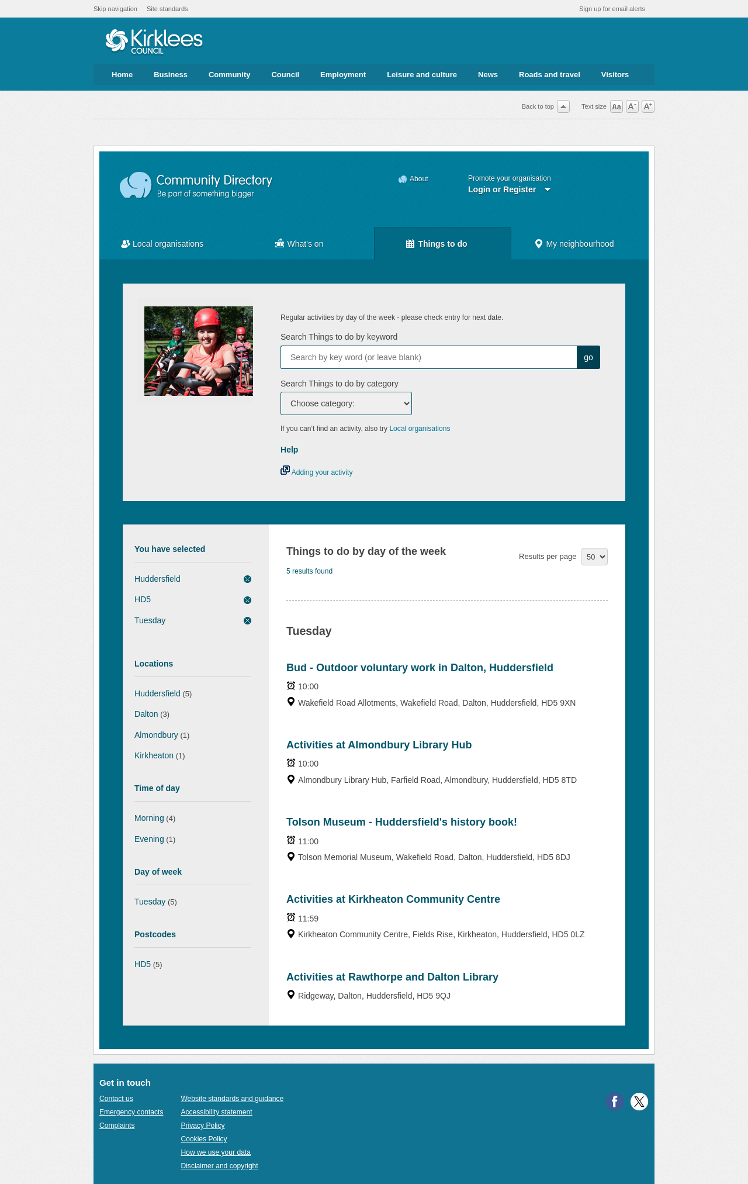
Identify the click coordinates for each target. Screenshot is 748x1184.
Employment (343, 74)
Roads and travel (549, 74)
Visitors (615, 74)
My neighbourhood (580, 243)
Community (230, 74)
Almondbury (156, 735)
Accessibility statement (216, 1112)
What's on (306, 243)
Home (122, 74)
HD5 (142, 599)
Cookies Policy (204, 1139)
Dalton (146, 714)
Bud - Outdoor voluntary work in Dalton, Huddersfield (419, 668)
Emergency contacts (131, 1112)
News (488, 74)
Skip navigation (115, 8)
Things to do (442, 243)
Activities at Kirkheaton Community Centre (393, 899)
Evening (149, 839)
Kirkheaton (154, 755)
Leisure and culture (422, 74)
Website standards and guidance (232, 1099)
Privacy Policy (202, 1125)
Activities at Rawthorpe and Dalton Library (392, 977)
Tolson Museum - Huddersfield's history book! (401, 822)
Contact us (116, 1099)
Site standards (167, 8)
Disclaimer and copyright (219, 1166)
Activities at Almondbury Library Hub (379, 745)
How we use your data (216, 1152)
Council (285, 74)
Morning (149, 818)
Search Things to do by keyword (338, 336)
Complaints (116, 1125)
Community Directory (196, 185)
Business (171, 74)
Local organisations (168, 243)
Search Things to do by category (339, 383)
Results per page (547, 556)
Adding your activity (316, 472)
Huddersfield (157, 579)
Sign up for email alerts (612, 8)
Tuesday (149, 620)
